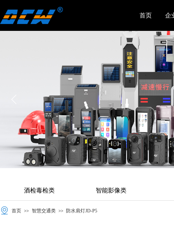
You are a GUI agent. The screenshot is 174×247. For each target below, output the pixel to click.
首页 (145, 15)
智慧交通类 (44, 210)
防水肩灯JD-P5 (81, 210)
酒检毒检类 (39, 190)
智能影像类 (111, 190)
